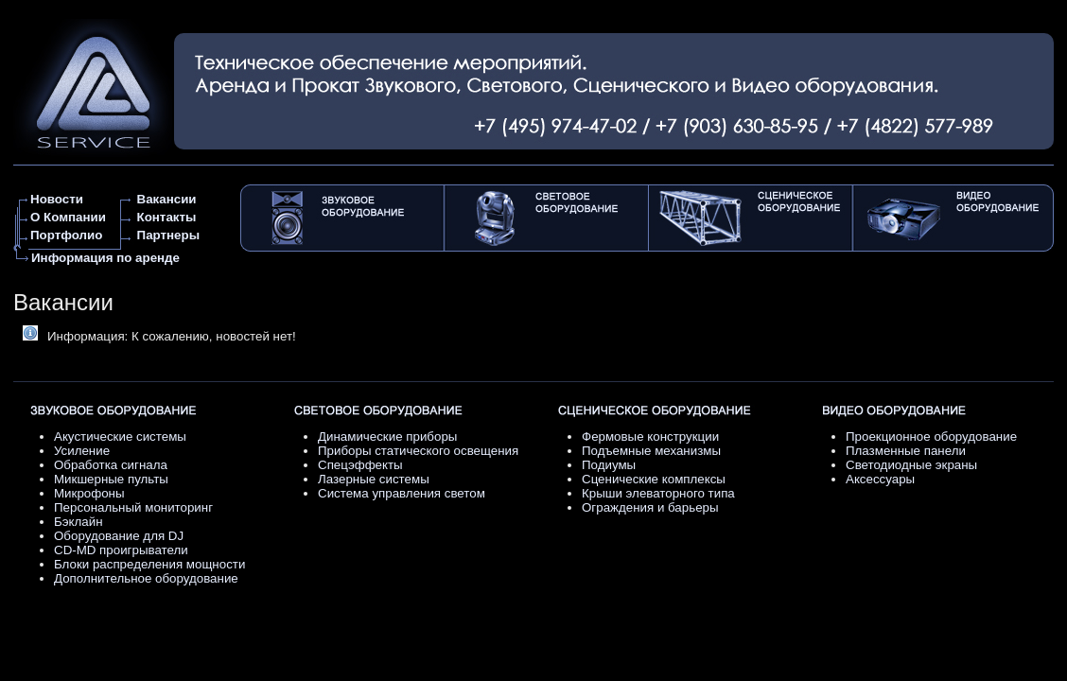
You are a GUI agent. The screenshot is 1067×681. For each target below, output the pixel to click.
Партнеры (168, 235)
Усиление (82, 451)
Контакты (167, 217)
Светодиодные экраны (911, 465)
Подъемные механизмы (651, 451)
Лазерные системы (373, 479)
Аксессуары (880, 479)
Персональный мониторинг (133, 507)
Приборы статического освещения (418, 451)
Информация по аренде (105, 258)
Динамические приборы (387, 436)
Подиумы (609, 465)
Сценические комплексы (654, 479)
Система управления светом (401, 493)
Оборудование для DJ (119, 536)
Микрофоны (89, 493)
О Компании (68, 217)
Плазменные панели (906, 451)
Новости (56, 199)
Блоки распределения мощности (149, 564)
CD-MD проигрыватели (121, 550)
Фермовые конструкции (650, 436)
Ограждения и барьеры (650, 507)
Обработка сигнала (110, 465)
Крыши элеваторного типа (658, 493)
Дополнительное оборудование (146, 578)
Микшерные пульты (111, 479)
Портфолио (66, 235)
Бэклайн (78, 522)
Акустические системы (120, 436)
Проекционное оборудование (931, 436)
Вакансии (167, 199)
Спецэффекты (360, 465)
